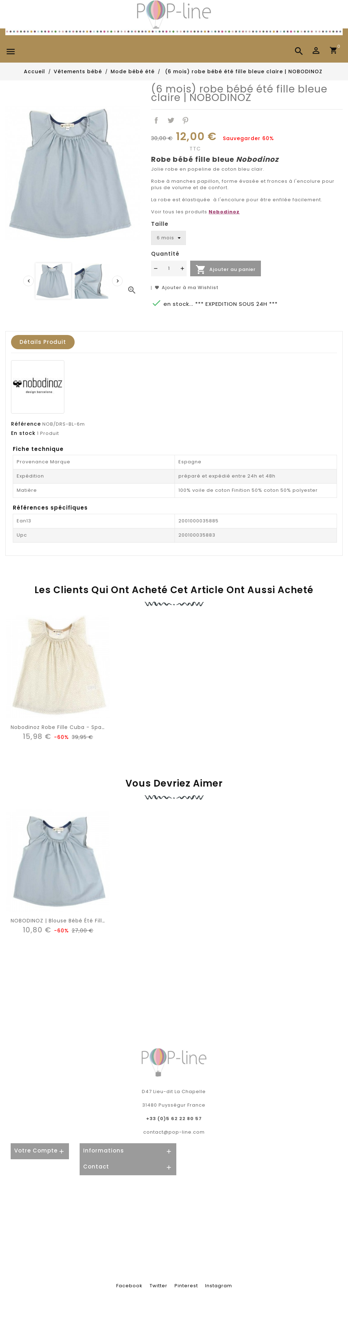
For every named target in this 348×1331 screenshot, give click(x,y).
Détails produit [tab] (43, 342)
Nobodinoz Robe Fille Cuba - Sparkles (62, 727)
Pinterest (185, 120)
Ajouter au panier (226, 269)
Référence (26, 424)
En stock (23, 433)
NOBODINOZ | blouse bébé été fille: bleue (67, 920)
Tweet (171, 120)
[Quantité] (169, 268)
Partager (156, 120)
